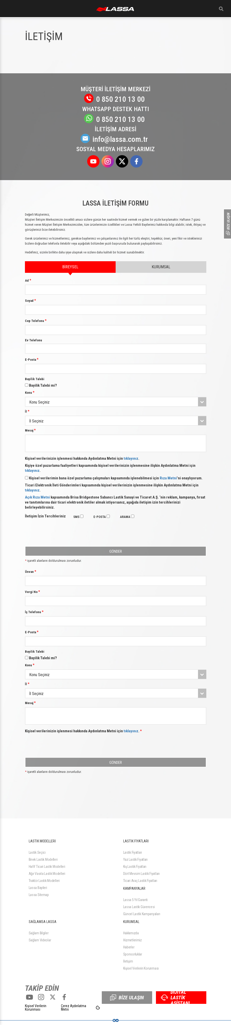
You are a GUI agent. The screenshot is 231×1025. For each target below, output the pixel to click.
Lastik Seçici (37, 852)
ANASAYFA (115, 9)
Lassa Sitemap (39, 895)
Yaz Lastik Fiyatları (135, 859)
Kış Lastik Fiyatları (134, 867)
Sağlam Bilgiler (39, 933)
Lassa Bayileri (38, 888)
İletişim (128, 961)
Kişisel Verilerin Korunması (141, 968)
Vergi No (32, 591)
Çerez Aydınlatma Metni (73, 1007)
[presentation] (63, 534)
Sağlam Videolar (40, 940)
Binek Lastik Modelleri (43, 859)
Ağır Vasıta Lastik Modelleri (47, 874)
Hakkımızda (131, 933)
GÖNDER (115, 551)
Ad (28, 280)
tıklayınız (131, 458)
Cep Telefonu (36, 320)
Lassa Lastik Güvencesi (139, 907)
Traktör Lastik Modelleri (44, 881)
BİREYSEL (70, 268)
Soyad (30, 300)
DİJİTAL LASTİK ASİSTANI (175, 997)
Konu (30, 392)
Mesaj (30, 430)
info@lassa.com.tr (115, 139)
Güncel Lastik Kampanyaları (141, 914)
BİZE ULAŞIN (127, 998)
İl (27, 411)
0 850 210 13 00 (116, 99)
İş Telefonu (34, 612)
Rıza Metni (168, 478)
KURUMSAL (161, 266)
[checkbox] (81, 516)
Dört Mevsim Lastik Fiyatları (141, 874)
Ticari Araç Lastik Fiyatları (140, 881)
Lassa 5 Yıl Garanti (135, 900)
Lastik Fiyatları (132, 852)
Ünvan (30, 571)
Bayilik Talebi (34, 379)
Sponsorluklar (132, 954)
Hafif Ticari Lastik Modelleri (47, 867)
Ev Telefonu (33, 340)
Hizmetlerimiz (132, 940)
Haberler (129, 947)
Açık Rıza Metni (37, 497)
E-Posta (32, 359)
